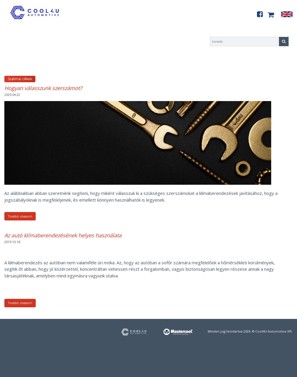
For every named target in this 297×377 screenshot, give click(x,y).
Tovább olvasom (20, 216)
